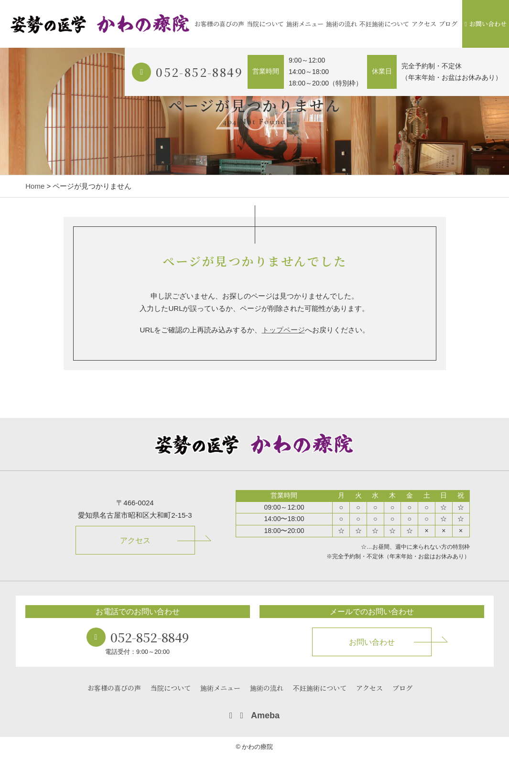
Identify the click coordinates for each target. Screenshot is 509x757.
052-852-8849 (199, 72)
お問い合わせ (486, 23)
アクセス (424, 23)
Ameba (265, 715)
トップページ (283, 330)
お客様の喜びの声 (219, 23)
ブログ (448, 23)
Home (34, 186)
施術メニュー (305, 23)
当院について (265, 23)
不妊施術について (384, 23)
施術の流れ (341, 23)
